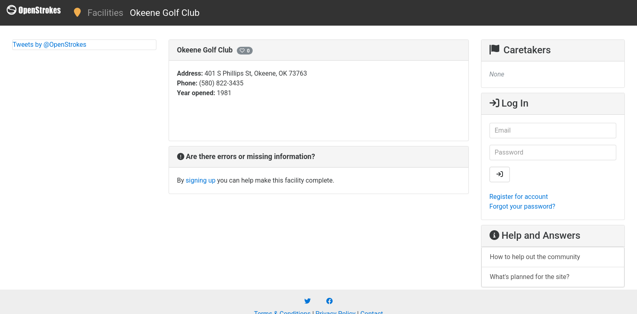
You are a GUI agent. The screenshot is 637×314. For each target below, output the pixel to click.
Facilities (105, 12)
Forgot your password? (522, 206)
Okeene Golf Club (165, 12)
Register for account (519, 197)
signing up (200, 180)
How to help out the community (535, 257)
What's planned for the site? (530, 277)
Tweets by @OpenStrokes (50, 44)
